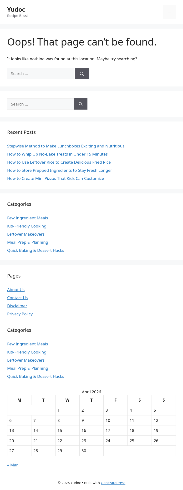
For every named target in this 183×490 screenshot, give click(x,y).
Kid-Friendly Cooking (26, 226)
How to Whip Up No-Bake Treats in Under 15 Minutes (57, 154)
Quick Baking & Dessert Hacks (35, 250)
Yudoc (16, 9)
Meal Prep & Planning (27, 242)
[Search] (82, 73)
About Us (16, 289)
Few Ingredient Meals (27, 218)
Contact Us (17, 297)
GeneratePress (113, 482)
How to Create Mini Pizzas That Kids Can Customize (55, 178)
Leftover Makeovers (26, 234)
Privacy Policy (20, 314)
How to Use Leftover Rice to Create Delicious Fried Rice (59, 162)
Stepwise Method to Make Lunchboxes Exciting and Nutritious (65, 146)
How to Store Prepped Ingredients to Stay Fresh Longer (59, 170)
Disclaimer (17, 305)
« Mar (12, 465)
